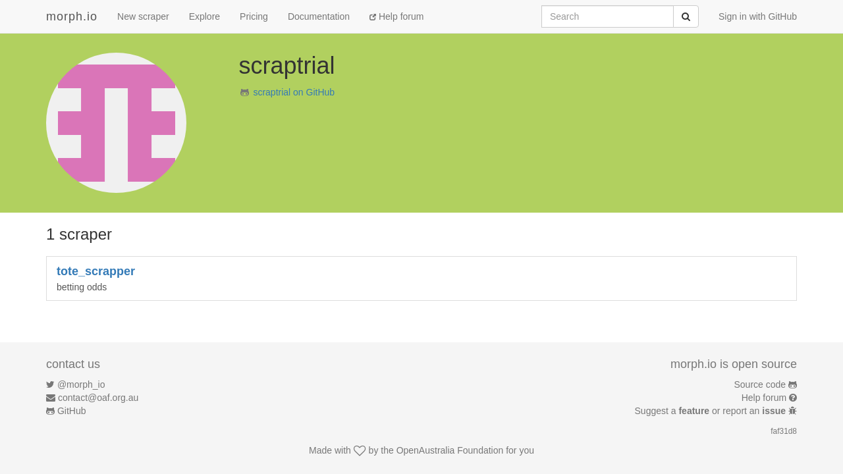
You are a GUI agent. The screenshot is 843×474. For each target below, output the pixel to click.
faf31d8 (784, 431)
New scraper (143, 16)
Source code (760, 384)
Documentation (319, 16)
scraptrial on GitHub (294, 92)
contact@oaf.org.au (98, 397)
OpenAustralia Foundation (450, 450)
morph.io (71, 16)
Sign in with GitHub (758, 16)
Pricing (254, 16)
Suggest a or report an (711, 411)
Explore (204, 16)
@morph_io (81, 384)
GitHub (71, 411)
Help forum (396, 16)
